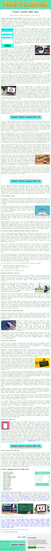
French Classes (26, 523)
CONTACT (42, 8)
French (21, 421)
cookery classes (11, 500)
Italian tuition (44, 498)
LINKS (35, 8)
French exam (25, 344)
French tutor (20, 438)
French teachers (8, 190)
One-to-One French (10, 519)
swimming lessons (5, 496)
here (28, 466)
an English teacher (10, 498)
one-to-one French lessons (42, 430)
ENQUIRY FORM (31, 440)
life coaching (41, 496)
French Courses (24, 525)
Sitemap (2, 541)
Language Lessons (34, 519)
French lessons (13, 185)
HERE (34, 500)
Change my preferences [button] (41, 547)
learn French (39, 320)
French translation (24, 496)
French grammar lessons (41, 198)
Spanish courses (8, 497)
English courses (38, 494)
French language (13, 462)
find (5, 453)
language (32, 45)
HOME (32, 8)
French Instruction (34, 524)
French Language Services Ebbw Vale (15, 469)
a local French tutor (32, 192)
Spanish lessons (25, 497)
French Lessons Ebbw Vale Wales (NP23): (11, 18)
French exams (41, 401)
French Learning (5, 524)
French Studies (31, 521)
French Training (35, 523)
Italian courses (41, 497)
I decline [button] (34, 547)
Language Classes (40, 521)
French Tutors (29, 520)
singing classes (5, 494)
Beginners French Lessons (14, 523)
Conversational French (22, 519)
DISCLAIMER (47, 8)
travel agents (21, 494)
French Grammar (20, 520)
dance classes (27, 498)
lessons (35, 493)
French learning (30, 439)
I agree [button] (30, 547)
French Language (10, 520)
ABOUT (39, 8)
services (16, 501)
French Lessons (15, 524)
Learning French (15, 525)
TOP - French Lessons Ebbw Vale (9, 531)
